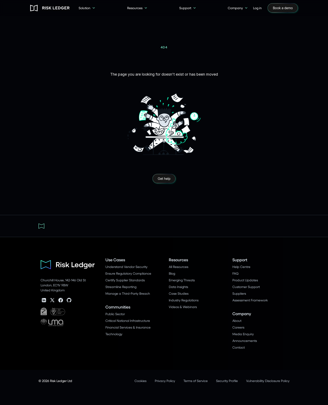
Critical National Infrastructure (127, 320)
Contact (238, 347)
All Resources (178, 267)
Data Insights (178, 287)
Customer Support (246, 287)
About (236, 320)
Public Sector (115, 314)
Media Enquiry (243, 334)
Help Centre (241, 267)
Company (241, 313)
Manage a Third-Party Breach (127, 293)
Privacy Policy (165, 381)
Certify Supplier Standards (125, 280)
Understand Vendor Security (126, 267)
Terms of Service (195, 381)
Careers (238, 327)
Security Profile (227, 381)
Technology (113, 334)
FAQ (235, 273)
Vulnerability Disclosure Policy (268, 381)
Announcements (244, 341)
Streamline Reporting (120, 287)
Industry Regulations (184, 300)
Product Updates (245, 280)
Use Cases (115, 259)
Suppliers (239, 293)
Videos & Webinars (183, 307)
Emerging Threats (182, 280)
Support (239, 259)
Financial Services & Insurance (128, 327)
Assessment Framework (250, 300)
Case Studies (178, 293)
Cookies (140, 381)
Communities (117, 307)
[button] (87, 8)
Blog (172, 273)
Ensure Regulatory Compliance (128, 273)
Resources (178, 259)
